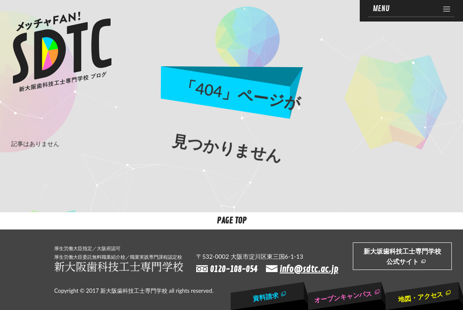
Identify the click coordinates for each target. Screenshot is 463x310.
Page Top (232, 220)
